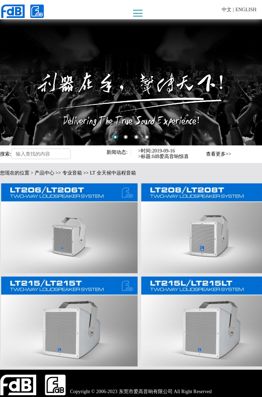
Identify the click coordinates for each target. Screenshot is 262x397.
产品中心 (44, 173)
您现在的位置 (14, 173)
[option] (131, 82)
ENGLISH (245, 9)
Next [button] (198, 157)
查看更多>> (218, 154)
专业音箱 (72, 173)
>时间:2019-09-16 (156, 150)
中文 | (228, 9)
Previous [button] (198, 151)
